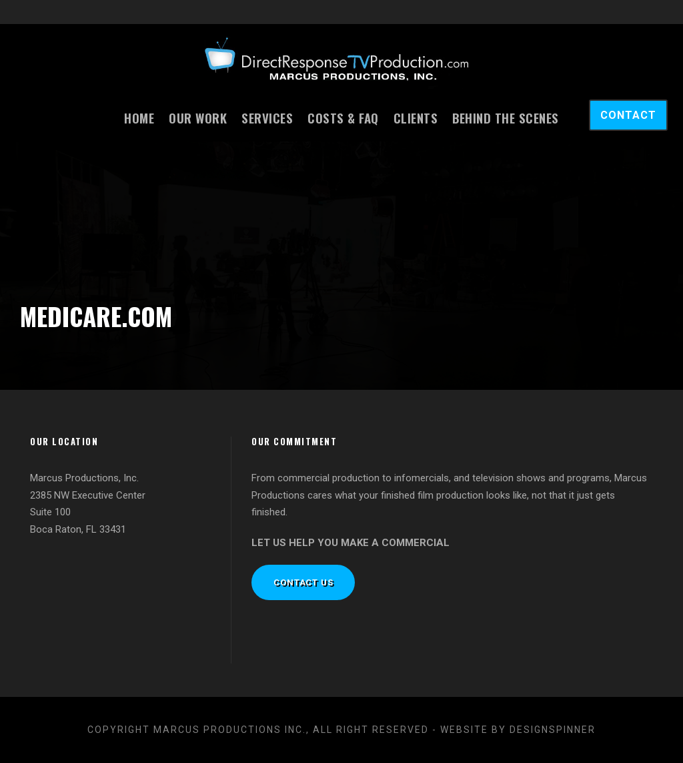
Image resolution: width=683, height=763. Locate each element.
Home (139, 117)
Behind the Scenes (505, 117)
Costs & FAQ (343, 117)
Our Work (198, 117)
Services (267, 117)
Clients (416, 117)
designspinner (553, 729)
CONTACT (628, 115)
